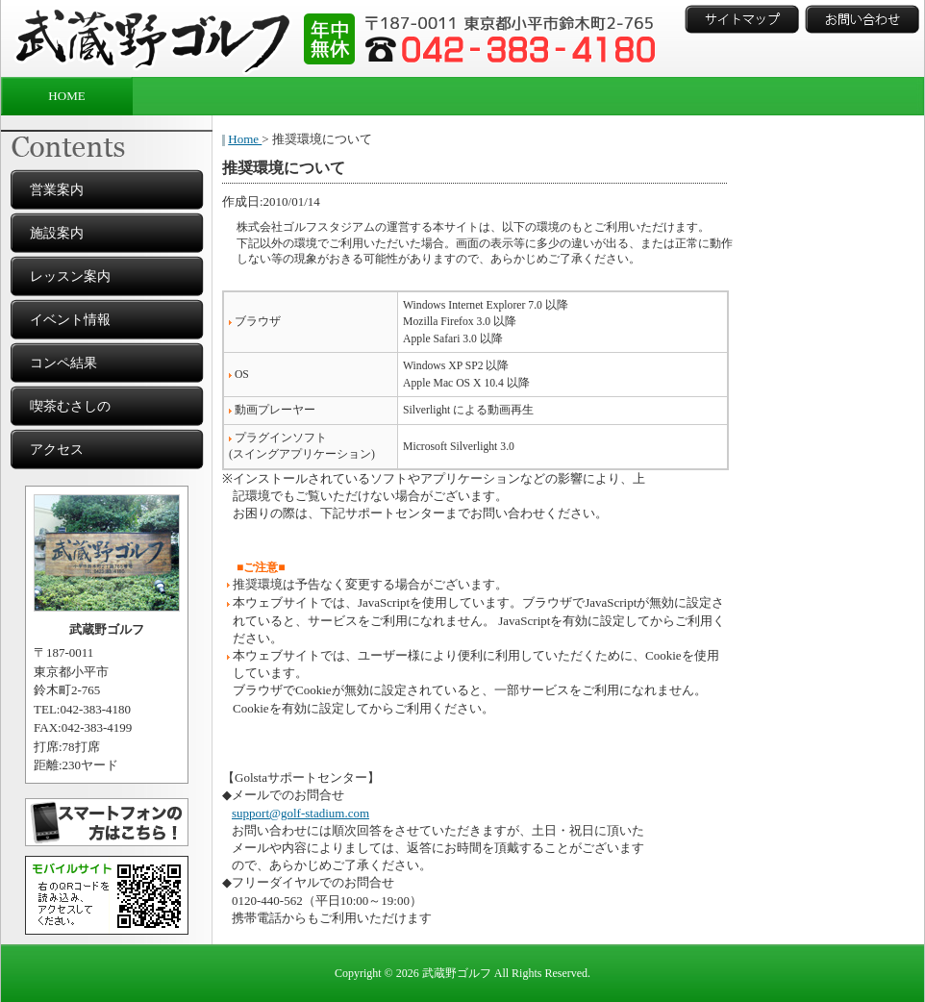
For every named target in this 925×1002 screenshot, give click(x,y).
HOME (66, 95)
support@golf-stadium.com (300, 813)
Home (245, 139)
